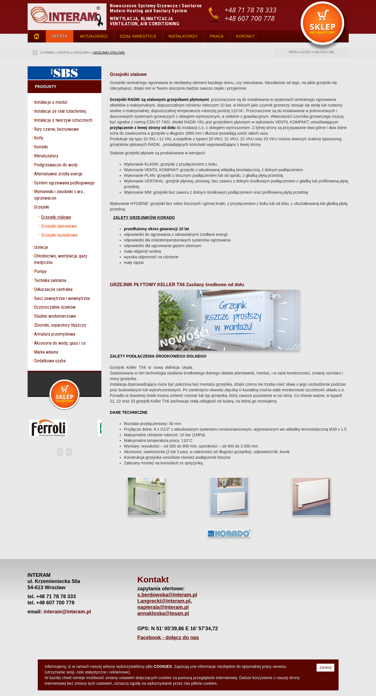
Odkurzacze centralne (53, 289)
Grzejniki (81, 52)
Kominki (41, 147)
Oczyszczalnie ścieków (54, 307)
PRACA (217, 36)
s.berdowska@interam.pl (167, 595)
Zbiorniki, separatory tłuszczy (60, 325)
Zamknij (325, 668)
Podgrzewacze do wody (56, 165)
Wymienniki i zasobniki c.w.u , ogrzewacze (59, 195)
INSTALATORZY (182, 36)
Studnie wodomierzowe (55, 316)
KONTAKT (245, 36)
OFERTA (60, 36)
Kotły (38, 138)
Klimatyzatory (46, 156)
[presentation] (60, 452)
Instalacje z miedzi (50, 102)
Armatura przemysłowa (54, 334)
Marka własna (46, 352)
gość (305, 52)
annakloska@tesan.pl (163, 613)
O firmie (47, 52)
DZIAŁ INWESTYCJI (138, 36)
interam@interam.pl (67, 611)
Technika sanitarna (50, 280)
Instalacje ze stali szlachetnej (60, 111)
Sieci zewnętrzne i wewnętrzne (62, 298)
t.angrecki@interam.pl (164, 601)
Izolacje (41, 247)
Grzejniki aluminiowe (59, 226)
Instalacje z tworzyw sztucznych (63, 120)
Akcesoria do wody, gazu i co (60, 343)
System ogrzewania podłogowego (64, 183)
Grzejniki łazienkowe (59, 235)
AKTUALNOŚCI (94, 36)
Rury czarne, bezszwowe (56, 129)
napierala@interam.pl (163, 607)
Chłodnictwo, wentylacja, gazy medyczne (60, 259)
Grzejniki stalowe (109, 52)
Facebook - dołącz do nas (168, 637)
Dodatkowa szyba (50, 360)
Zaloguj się (324, 52)
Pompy (40, 271)
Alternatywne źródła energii (58, 174)
